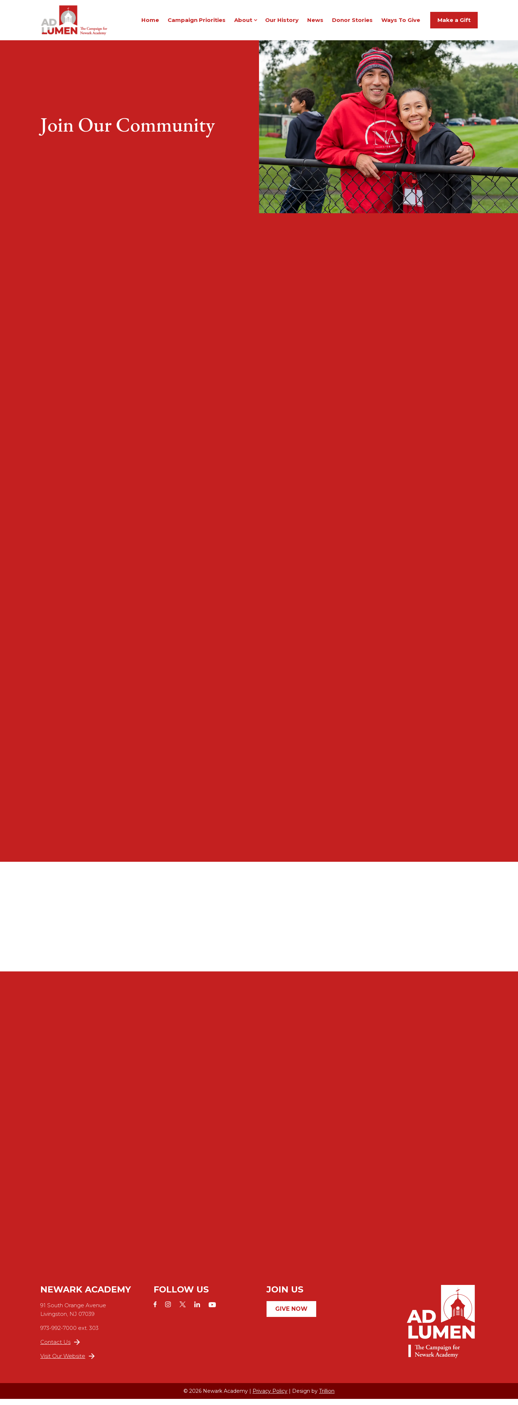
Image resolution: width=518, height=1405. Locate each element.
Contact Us (60, 1348)
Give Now (291, 1315)
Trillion (327, 1397)
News (315, 22)
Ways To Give (400, 22)
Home (150, 22)
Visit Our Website (67, 1362)
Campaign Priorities (197, 22)
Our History (282, 22)
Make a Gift (454, 22)
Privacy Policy (270, 1397)
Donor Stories (352, 22)
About (243, 22)
